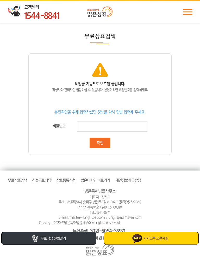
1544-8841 (41, 16)
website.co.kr (151, 222)
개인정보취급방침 (128, 180)
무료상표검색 (17, 180)
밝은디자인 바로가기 (95, 180)
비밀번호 (59, 126)
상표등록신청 (65, 180)
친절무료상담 (41, 180)
